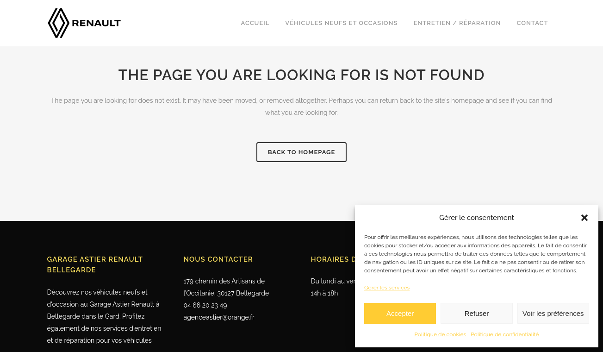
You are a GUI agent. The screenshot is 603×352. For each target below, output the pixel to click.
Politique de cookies (440, 334)
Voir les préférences (553, 313)
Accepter (400, 313)
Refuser (477, 313)
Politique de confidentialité (505, 334)
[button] (584, 217)
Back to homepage (302, 152)
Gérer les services (387, 287)
